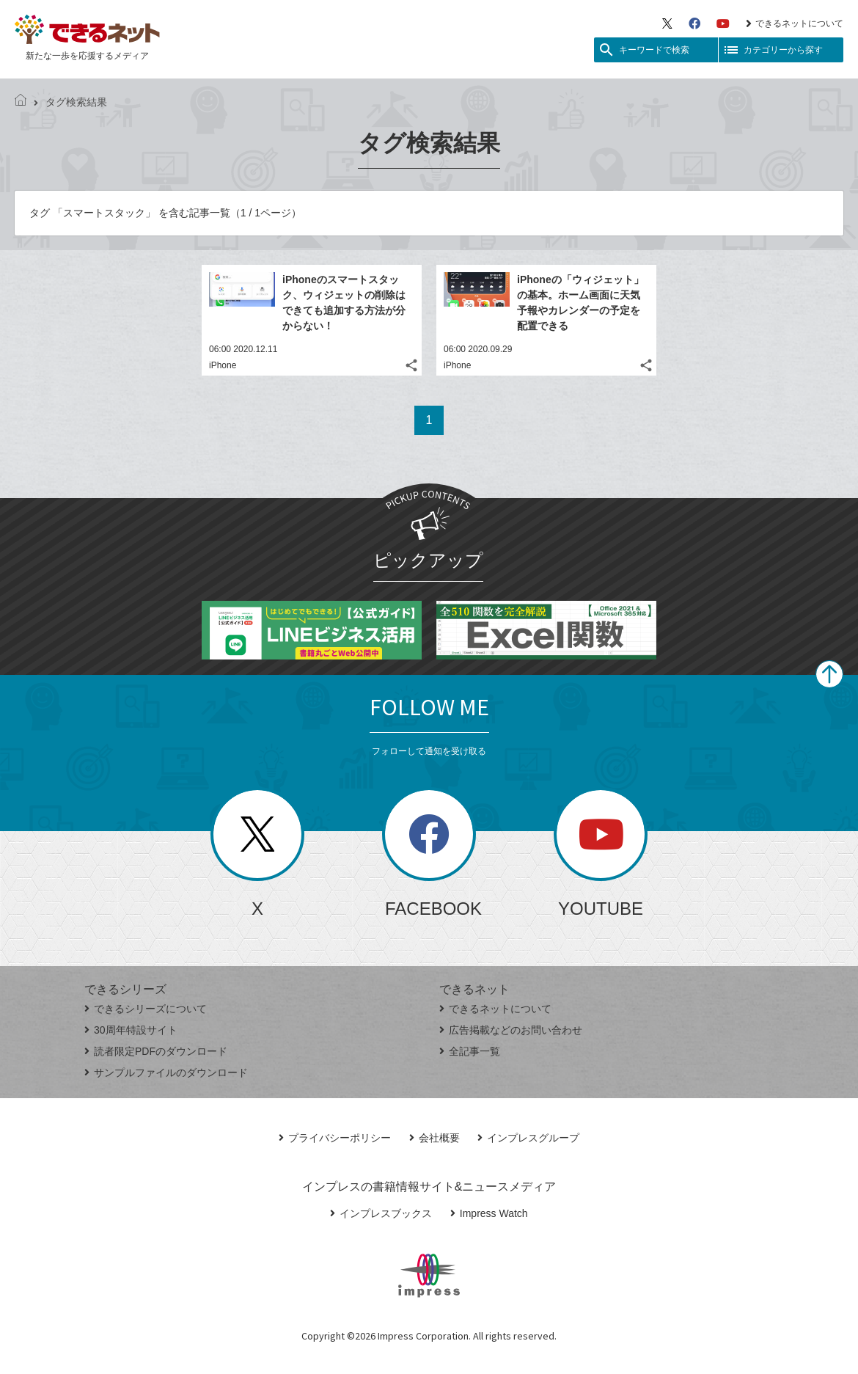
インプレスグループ (528, 1138)
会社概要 (434, 1138)
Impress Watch (489, 1213)
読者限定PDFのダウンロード (155, 1051)
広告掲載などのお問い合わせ (510, 1030)
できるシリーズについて (145, 1009)
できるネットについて (794, 23)
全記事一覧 (469, 1051)
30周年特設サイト (130, 1030)
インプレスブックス (381, 1213)
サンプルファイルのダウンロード (166, 1072)
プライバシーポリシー (335, 1138)
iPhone (222, 365)
